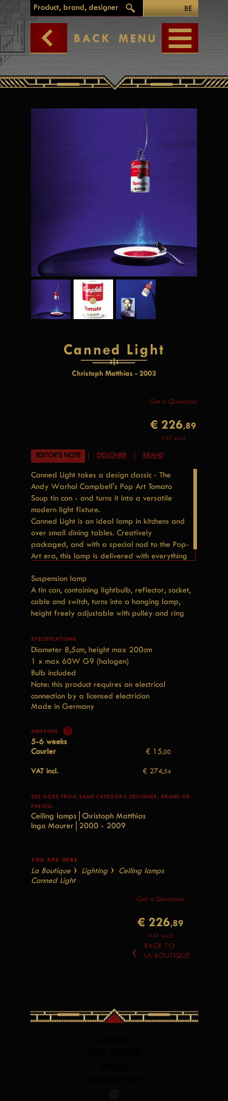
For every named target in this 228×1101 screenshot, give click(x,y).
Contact (114, 1040)
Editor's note (58, 455)
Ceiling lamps (54, 815)
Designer (111, 455)
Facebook (114, 1094)
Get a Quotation (173, 402)
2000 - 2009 (102, 825)
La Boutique (51, 870)
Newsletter (114, 1080)
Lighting (94, 870)
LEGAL (114, 1066)
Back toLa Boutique (167, 950)
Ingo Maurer (52, 825)
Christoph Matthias (114, 815)
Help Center (114, 1053)
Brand (153, 455)
